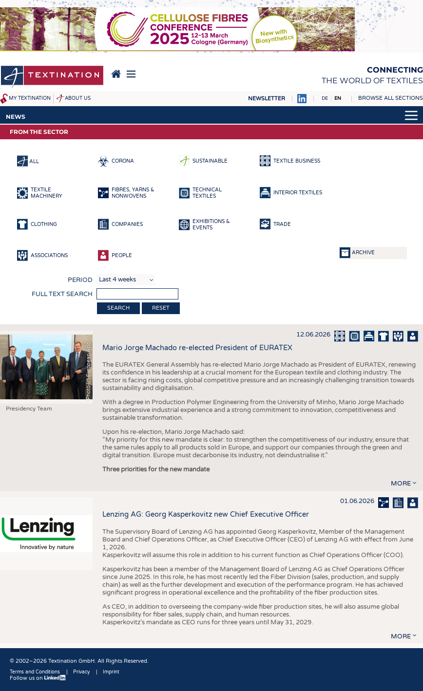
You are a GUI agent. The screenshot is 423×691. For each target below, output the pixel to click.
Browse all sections (390, 98)
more (401, 483)
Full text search (62, 294)
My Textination (30, 98)
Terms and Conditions (35, 672)
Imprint (111, 672)
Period (80, 280)
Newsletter (266, 98)
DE (325, 98)
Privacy (81, 672)
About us (78, 98)
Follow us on (38, 678)
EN (337, 98)
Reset (161, 308)
